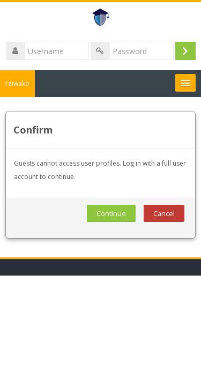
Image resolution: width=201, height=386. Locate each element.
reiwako (17, 83)
